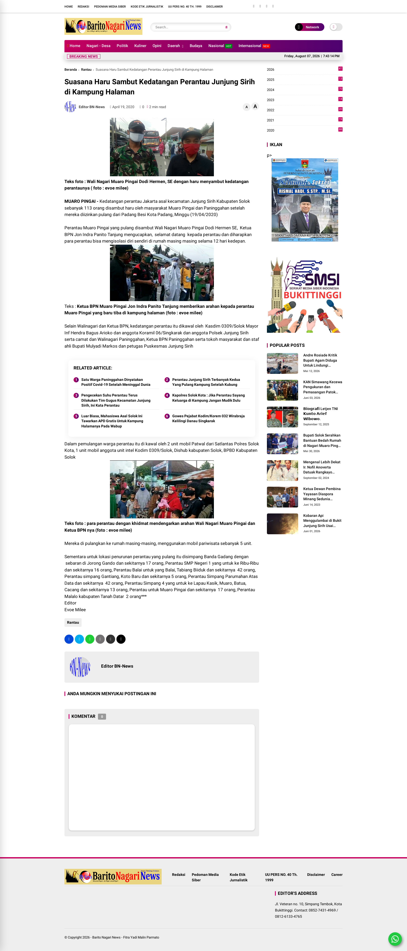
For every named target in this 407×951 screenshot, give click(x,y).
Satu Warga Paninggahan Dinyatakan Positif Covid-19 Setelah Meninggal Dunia (115, 382)
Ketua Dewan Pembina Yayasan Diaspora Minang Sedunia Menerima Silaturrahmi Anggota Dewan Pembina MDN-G (322, 494)
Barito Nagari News (106, 937)
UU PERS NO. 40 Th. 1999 (184, 6)
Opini (157, 45)
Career (337, 874)
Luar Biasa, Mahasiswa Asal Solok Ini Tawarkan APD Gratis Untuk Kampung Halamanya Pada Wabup (112, 421)
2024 (305, 90)
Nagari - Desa (98, 45)
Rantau (86, 69)
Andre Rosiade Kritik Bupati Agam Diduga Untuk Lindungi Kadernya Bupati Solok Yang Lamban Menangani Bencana (322, 360)
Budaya (196, 45)
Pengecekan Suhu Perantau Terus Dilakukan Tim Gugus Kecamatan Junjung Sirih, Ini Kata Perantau (115, 400)
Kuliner (140, 45)
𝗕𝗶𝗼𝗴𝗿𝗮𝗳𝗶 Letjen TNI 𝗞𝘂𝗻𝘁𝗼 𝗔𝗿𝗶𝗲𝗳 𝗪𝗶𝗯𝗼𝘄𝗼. (320, 414)
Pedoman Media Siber (110, 6)
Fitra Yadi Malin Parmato (141, 937)
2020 (305, 130)
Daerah (174, 45)
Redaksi (83, 6)
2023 (305, 100)
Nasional (220, 45)
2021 (305, 120)
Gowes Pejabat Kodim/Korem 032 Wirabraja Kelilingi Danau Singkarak (208, 418)
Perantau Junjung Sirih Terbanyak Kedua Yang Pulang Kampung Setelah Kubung (206, 382)
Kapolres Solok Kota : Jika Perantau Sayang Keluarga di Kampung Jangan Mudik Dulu (208, 397)
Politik (122, 45)
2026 (305, 70)
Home (68, 6)
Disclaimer (214, 6)
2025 (305, 80)
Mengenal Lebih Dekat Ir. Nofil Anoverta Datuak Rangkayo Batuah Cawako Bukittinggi (321, 467)
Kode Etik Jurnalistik (147, 6)
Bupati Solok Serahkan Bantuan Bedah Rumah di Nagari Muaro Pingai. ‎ (322, 440)
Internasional (254, 45)
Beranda (70, 69)
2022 (305, 110)
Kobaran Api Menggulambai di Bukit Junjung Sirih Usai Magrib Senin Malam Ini (322, 521)
